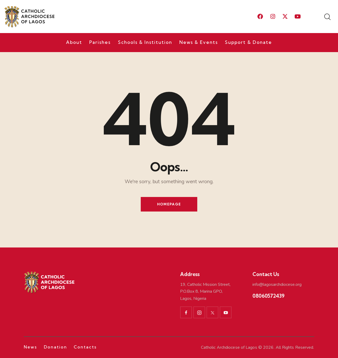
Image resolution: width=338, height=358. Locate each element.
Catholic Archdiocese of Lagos (229, 347)
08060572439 (268, 296)
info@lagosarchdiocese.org (277, 284)
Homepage (169, 204)
